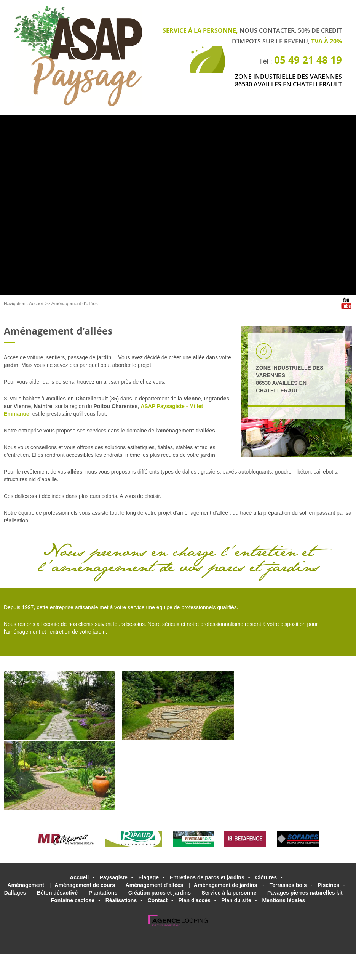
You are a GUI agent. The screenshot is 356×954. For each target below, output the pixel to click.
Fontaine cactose (72, 900)
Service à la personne (228, 893)
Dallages (15, 893)
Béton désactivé (57, 893)
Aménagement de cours (84, 885)
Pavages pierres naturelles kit (305, 893)
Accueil (36, 303)
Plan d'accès (194, 900)
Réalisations (121, 900)
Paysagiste (114, 877)
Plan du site (236, 900)
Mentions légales (283, 900)
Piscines (328, 885)
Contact (158, 900)
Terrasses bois (288, 885)
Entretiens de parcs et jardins (207, 877)
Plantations (103, 893)
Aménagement (25, 885)
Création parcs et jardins (159, 893)
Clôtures (266, 877)
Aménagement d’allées (74, 303)
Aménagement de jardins (225, 885)
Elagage (148, 877)
